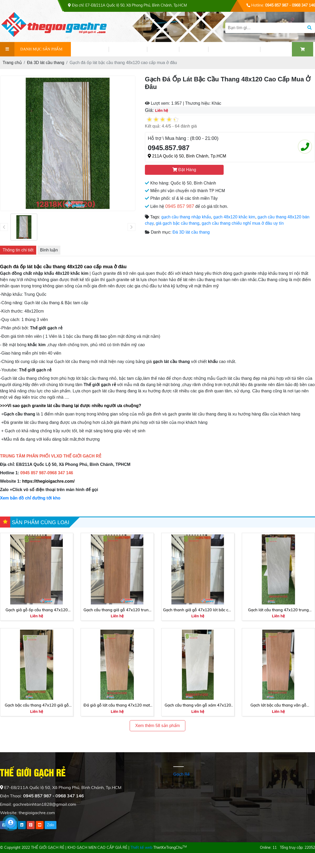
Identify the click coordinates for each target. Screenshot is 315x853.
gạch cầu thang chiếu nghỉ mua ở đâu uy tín (243, 223)
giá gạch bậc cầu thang (178, 223)
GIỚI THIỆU (89, 49)
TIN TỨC (163, 49)
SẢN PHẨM (128, 49)
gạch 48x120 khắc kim (234, 217)
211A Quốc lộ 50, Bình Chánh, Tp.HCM (187, 156)
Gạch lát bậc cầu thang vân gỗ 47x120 (278, 705)
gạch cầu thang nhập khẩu (186, 217)
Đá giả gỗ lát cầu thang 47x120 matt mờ (117, 705)
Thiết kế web (141, 847)
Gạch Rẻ (181, 774)
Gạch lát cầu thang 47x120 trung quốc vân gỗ (278, 610)
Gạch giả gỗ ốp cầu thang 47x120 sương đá (37, 610)
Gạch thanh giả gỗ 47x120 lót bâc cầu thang (198, 610)
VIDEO (193, 49)
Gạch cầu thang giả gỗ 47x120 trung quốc (117, 610)
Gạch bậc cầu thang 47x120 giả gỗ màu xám (37, 705)
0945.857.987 (169, 148)
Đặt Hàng (184, 169)
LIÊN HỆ (276, 49)
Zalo (50, 825)
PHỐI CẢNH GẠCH (234, 49)
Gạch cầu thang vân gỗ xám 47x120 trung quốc (198, 705)
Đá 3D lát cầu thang (191, 232)
